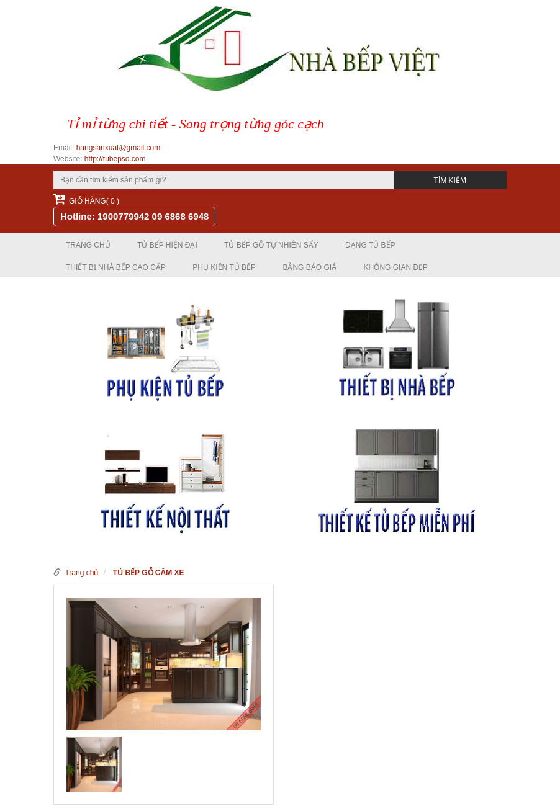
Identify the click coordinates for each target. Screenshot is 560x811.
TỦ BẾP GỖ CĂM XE (148, 572)
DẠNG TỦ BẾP (370, 245)
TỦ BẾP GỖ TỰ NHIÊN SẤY (271, 245)
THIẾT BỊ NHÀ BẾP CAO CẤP (116, 267)
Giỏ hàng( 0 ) (86, 198)
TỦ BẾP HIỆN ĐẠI (167, 245)
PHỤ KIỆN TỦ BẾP (224, 267)
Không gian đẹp (395, 267)
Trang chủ (88, 245)
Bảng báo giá (309, 267)
